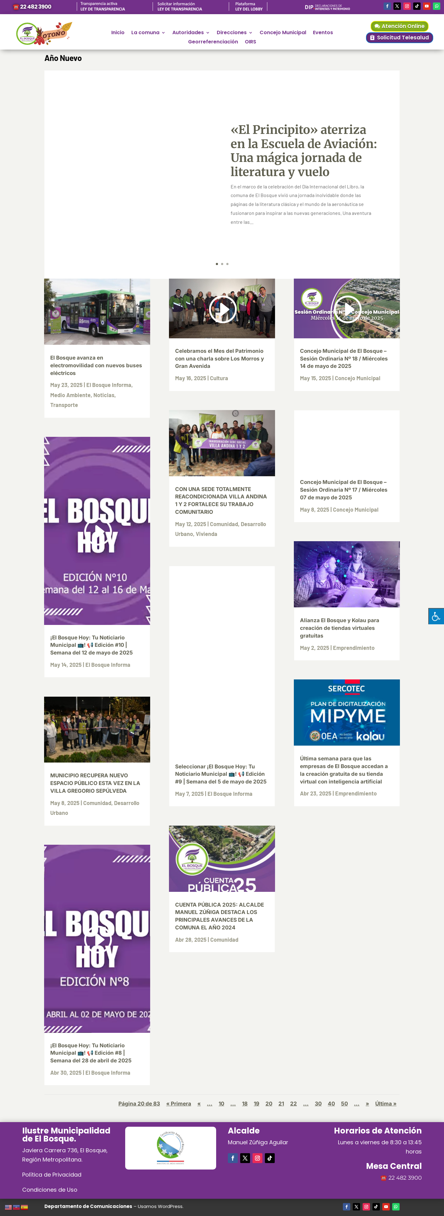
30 (318, 1104)
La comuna (145, 33)
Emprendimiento (354, 647)
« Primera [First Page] (178, 1104)
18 (245, 1104)
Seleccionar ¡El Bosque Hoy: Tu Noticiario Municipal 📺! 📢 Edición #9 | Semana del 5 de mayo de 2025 (221, 774)
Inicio (118, 33)
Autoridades (188, 33)
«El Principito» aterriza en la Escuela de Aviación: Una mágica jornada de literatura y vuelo (304, 151)
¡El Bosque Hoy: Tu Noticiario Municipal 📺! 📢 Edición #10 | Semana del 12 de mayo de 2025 (91, 645)
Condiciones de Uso (49, 1190)
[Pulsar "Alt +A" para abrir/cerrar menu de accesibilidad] (436, 616)
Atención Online (403, 26)
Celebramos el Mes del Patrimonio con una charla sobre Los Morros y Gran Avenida (219, 358)
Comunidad (97, 802)
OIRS (250, 42)
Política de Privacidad (51, 1174)
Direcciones (232, 33)
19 (256, 1104)
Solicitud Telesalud (403, 37)
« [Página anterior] (199, 1104)
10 (221, 1104)
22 (293, 1104)
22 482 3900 (405, 1177)
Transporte (64, 404)
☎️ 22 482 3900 (32, 6)
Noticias (103, 395)
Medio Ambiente (70, 395)
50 (344, 1104)
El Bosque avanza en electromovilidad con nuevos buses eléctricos (96, 365)
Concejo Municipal (283, 33)
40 (331, 1104)
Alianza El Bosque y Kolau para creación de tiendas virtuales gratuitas (339, 628)
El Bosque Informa (108, 384)
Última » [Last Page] (386, 1104)
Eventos (323, 33)
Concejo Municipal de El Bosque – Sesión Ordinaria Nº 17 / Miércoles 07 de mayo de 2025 (344, 490)
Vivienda (206, 533)
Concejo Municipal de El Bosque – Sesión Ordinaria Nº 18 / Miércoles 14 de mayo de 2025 (344, 358)
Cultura (219, 378)
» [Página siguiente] (367, 1104)
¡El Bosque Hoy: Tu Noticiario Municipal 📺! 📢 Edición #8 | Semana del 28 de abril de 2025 (91, 1053)
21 (281, 1104)
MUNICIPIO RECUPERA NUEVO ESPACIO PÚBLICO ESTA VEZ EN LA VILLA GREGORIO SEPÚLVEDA (95, 783)
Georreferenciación (213, 42)
